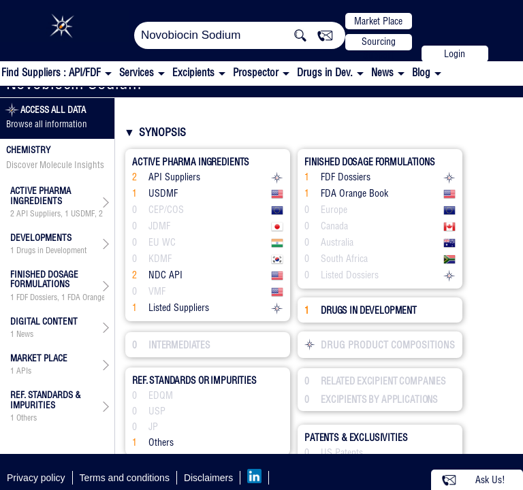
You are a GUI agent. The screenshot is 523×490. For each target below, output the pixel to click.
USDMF (83, 213)
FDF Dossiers (36, 297)
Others (26, 418)
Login (454, 54)
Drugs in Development (51, 250)
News (382, 72)
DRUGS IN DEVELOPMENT (360, 310)
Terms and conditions (125, 477)
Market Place (378, 21)
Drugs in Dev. (325, 72)
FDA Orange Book (95, 297)
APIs (23, 371)
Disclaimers (208, 477)
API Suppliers (38, 213)
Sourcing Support (379, 42)
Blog (421, 72)
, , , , (57, 213)
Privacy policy (36, 477)
